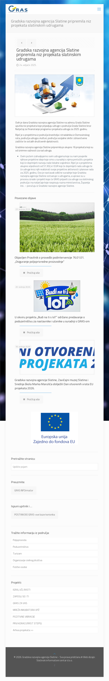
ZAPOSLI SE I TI (21, 596)
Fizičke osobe (20, 567)
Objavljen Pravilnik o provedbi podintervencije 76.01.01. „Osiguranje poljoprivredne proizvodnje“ (49, 259)
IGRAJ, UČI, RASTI (21, 590)
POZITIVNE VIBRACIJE (24, 617)
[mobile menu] (99, 9)
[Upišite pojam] (54, 466)
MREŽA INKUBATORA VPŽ (26, 610)
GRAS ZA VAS (20, 603)
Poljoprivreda (19, 540)
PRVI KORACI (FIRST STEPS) (27, 623)
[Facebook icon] (54, 665)
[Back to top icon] (54, 654)
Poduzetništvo (21, 547)
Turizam (17, 553)
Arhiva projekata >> (23, 630)
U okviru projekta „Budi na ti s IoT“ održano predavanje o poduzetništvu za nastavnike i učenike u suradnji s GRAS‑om (52, 319)
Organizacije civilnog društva (27, 560)
